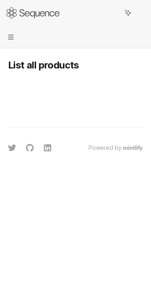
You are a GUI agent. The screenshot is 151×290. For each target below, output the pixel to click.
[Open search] (113, 12)
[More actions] (141, 13)
